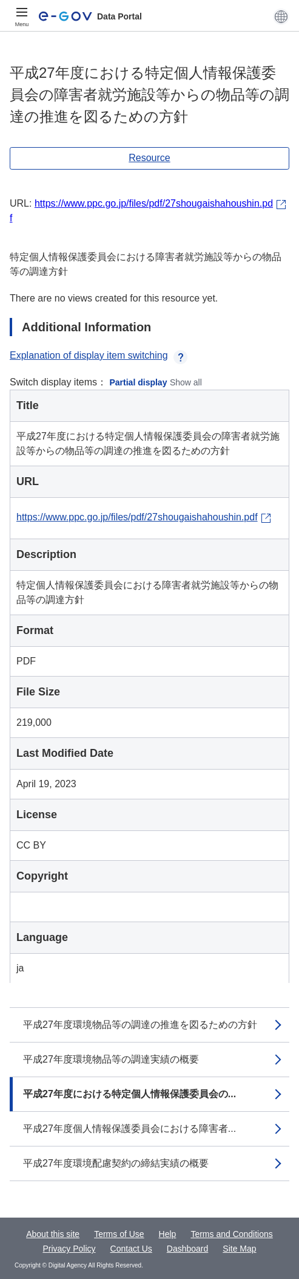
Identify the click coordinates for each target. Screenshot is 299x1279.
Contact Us (131, 1248)
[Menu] (22, 16)
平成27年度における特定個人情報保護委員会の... (129, 1094)
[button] (281, 16)
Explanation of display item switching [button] (98, 355)
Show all (186, 382)
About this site (52, 1234)
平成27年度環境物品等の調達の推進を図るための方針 (140, 1024)
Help (167, 1234)
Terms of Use (119, 1234)
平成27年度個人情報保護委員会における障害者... (129, 1128)
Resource (149, 158)
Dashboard (188, 1248)
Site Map (239, 1248)
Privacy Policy (68, 1248)
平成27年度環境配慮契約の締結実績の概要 (116, 1163)
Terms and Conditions (231, 1234)
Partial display (138, 382)
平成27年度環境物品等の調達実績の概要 (111, 1059)
